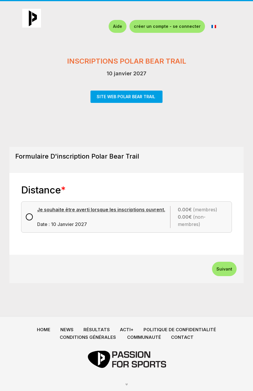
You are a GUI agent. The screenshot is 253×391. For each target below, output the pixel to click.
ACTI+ (127, 329)
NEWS (66, 329)
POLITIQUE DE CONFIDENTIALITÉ (179, 329)
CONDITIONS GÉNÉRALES (88, 337)
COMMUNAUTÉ (144, 337)
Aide (117, 26)
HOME (43, 329)
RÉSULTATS (96, 329)
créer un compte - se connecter (167, 26)
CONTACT (182, 337)
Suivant (224, 268)
